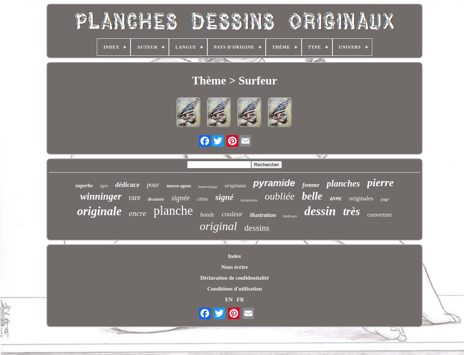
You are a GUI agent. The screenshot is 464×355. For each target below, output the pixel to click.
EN (229, 299)
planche (173, 211)
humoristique (208, 187)
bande (207, 215)
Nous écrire (234, 267)
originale (99, 211)
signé (224, 197)
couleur (232, 214)
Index (234, 256)
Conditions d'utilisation (234, 289)
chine (202, 199)
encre (137, 213)
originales (361, 198)
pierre (380, 182)
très (351, 211)
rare (135, 197)
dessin (320, 211)
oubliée (279, 196)
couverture (379, 215)
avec (336, 198)
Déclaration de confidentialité (234, 278)
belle (312, 196)
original (218, 226)
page (385, 199)
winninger (100, 196)
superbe (84, 185)
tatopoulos (249, 200)
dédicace (127, 184)
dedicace (290, 216)
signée (180, 198)
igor (104, 185)
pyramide (274, 183)
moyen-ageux (178, 185)
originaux (235, 185)
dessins (256, 228)
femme (310, 184)
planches (343, 183)
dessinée (156, 199)
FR (240, 299)
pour (153, 184)
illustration (263, 215)
